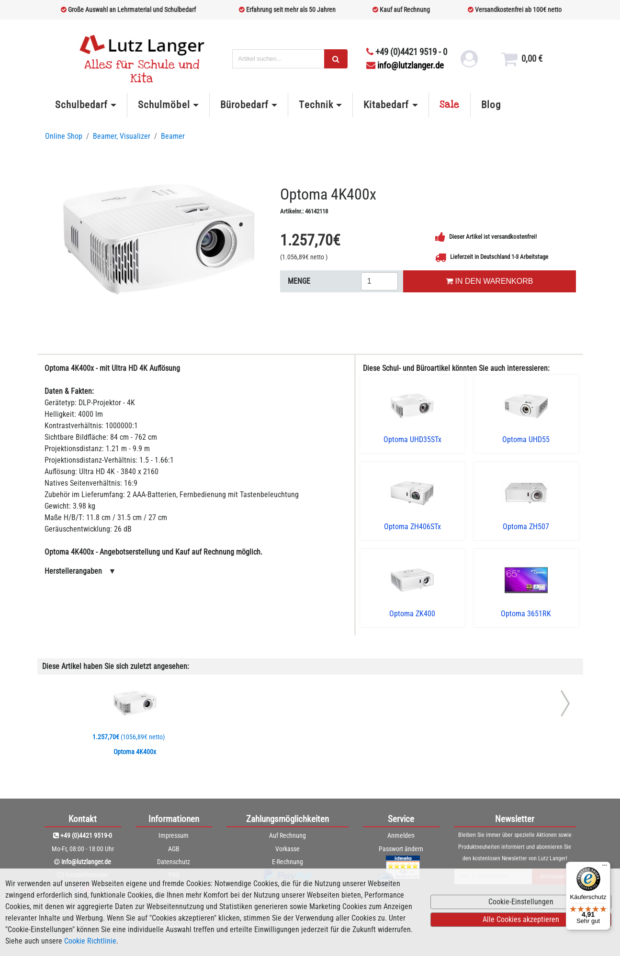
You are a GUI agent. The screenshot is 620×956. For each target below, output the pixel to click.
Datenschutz (173, 862)
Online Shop (63, 136)
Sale (450, 105)
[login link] (469, 62)
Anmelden (401, 835)
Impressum (173, 835)
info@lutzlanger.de (405, 65)
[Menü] (604, 867)
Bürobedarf (244, 105)
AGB (174, 849)
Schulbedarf (81, 105)
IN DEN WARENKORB (489, 281)
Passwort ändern (401, 849)
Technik (316, 105)
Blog (491, 105)
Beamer (173, 136)
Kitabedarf (386, 105)
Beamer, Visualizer (121, 136)
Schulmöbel (164, 105)
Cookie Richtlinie (90, 940)
